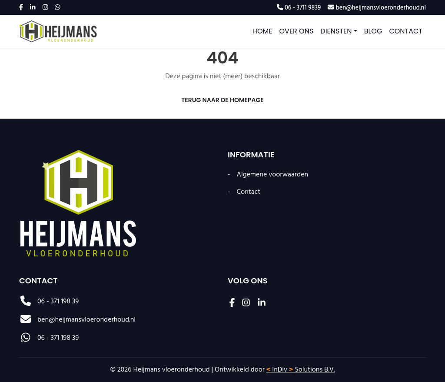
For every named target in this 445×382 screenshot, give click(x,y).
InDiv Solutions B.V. (300, 370)
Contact (405, 31)
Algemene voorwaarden (273, 174)
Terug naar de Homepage (222, 100)
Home (262, 31)
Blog (373, 31)
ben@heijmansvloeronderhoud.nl (77, 320)
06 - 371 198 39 (49, 301)
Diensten (336, 31)
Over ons (296, 31)
